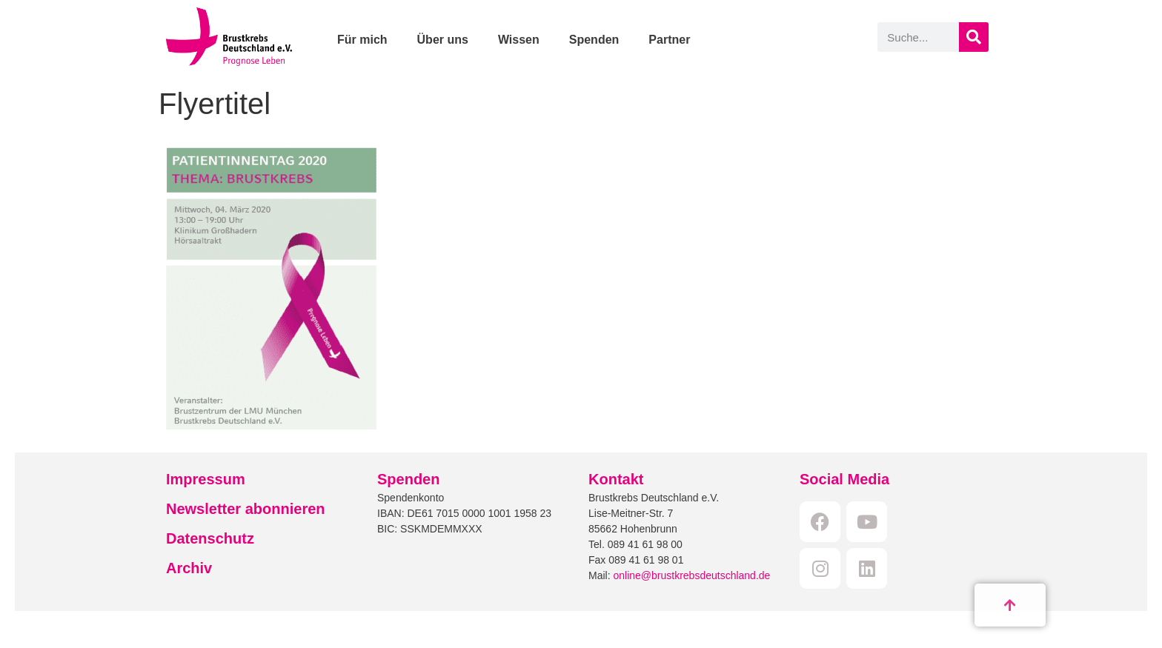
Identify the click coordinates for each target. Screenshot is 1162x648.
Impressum (205, 479)
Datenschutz (210, 538)
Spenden (594, 39)
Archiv (189, 568)
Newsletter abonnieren (245, 509)
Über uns (442, 39)
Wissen (519, 39)
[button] (32, 615)
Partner (669, 39)
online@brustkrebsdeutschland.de (691, 575)
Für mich (362, 39)
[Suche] (974, 37)
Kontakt (615, 479)
